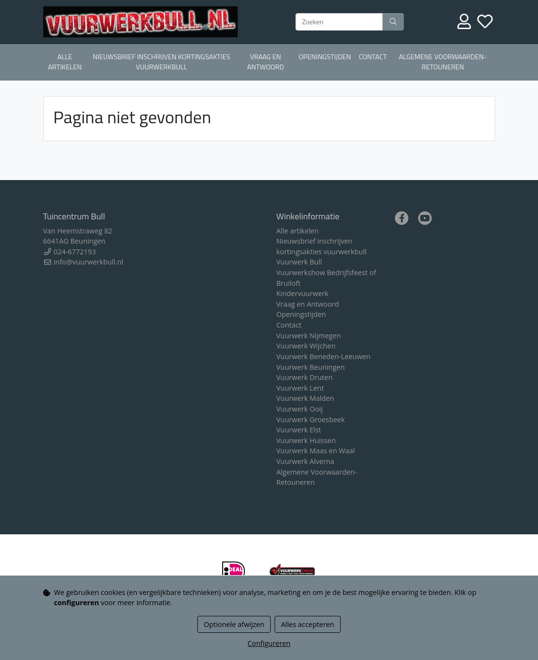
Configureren (268, 643)
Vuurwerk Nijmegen (309, 335)
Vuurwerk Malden (305, 398)
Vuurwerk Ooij (300, 408)
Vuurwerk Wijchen (306, 345)
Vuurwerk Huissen (306, 440)
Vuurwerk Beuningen (311, 367)
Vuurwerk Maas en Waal (316, 450)
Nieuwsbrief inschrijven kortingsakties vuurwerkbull (161, 62)
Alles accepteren (307, 624)
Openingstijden (324, 56)
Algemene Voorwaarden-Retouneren (443, 62)
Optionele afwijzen (234, 624)
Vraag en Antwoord (265, 62)
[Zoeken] (339, 22)
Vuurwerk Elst (299, 429)
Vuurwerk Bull (299, 261)
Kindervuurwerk (303, 293)
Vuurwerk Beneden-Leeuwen (324, 356)
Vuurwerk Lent (300, 388)
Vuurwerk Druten (305, 377)
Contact (373, 56)
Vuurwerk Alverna (305, 461)
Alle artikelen (65, 62)
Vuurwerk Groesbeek (311, 419)
